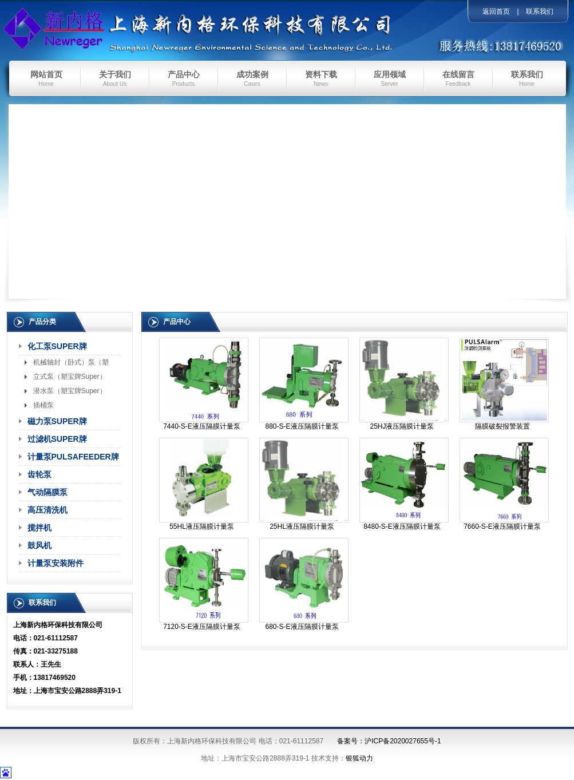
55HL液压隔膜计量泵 (201, 526)
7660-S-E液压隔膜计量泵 (502, 526)
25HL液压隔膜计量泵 (302, 526)
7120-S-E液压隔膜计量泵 (201, 627)
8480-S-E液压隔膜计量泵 (402, 526)
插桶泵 (43, 405)
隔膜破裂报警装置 (502, 426)
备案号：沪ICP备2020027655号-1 (389, 741)
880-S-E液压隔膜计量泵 (301, 426)
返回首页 (496, 11)
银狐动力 (359, 758)
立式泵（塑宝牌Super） (69, 377)
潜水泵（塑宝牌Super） (69, 391)
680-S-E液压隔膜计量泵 (301, 627)
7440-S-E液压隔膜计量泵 (201, 426)
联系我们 (539, 11)
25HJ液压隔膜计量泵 (402, 426)
